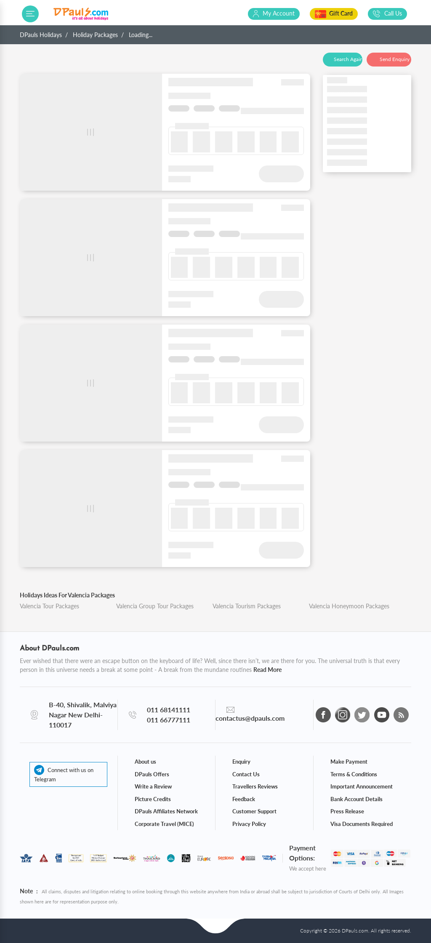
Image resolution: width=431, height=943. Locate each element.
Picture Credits (153, 799)
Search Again (348, 59)
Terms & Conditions (353, 774)
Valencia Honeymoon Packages (349, 606)
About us (145, 761)
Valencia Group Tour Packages (155, 606)
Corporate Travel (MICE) (164, 823)
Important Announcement (361, 786)
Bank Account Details (356, 799)
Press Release (347, 811)
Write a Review (153, 786)
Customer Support (254, 811)
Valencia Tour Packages (49, 606)
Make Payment (348, 761)
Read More (267, 669)
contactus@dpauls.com (250, 718)
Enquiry (241, 761)
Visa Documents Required (361, 823)
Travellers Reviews (255, 786)
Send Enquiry (395, 59)
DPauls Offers (152, 774)
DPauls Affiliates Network (166, 811)
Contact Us (246, 774)
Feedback (243, 799)
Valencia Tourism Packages (247, 606)
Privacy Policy (249, 823)
